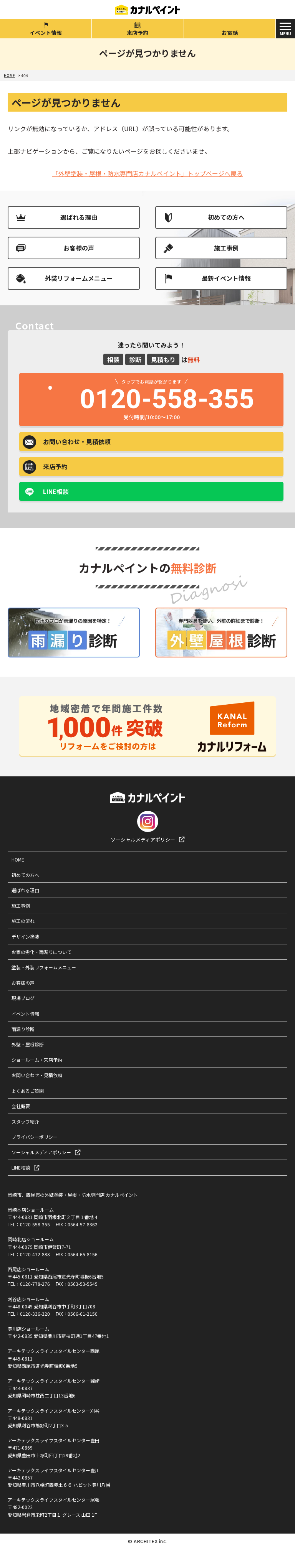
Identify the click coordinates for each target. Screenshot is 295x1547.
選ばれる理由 (78, 217)
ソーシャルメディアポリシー (143, 839)
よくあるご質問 (28, 1090)
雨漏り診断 (23, 1029)
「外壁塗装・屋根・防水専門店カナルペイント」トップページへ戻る (147, 173)
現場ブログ (23, 998)
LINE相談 (56, 491)
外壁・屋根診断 (28, 1044)
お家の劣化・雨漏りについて (41, 952)
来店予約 (137, 32)
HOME (18, 859)
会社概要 (21, 1106)
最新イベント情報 (226, 278)
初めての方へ (226, 217)
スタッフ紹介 (25, 1121)
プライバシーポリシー (35, 1136)
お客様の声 (78, 247)
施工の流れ (23, 921)
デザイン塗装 (25, 936)
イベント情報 (46, 32)
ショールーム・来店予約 (37, 1059)
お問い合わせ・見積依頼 (37, 1075)
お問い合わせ (77, 441)
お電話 (230, 32)
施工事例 (226, 247)
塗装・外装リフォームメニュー (44, 967)
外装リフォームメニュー (79, 278)
